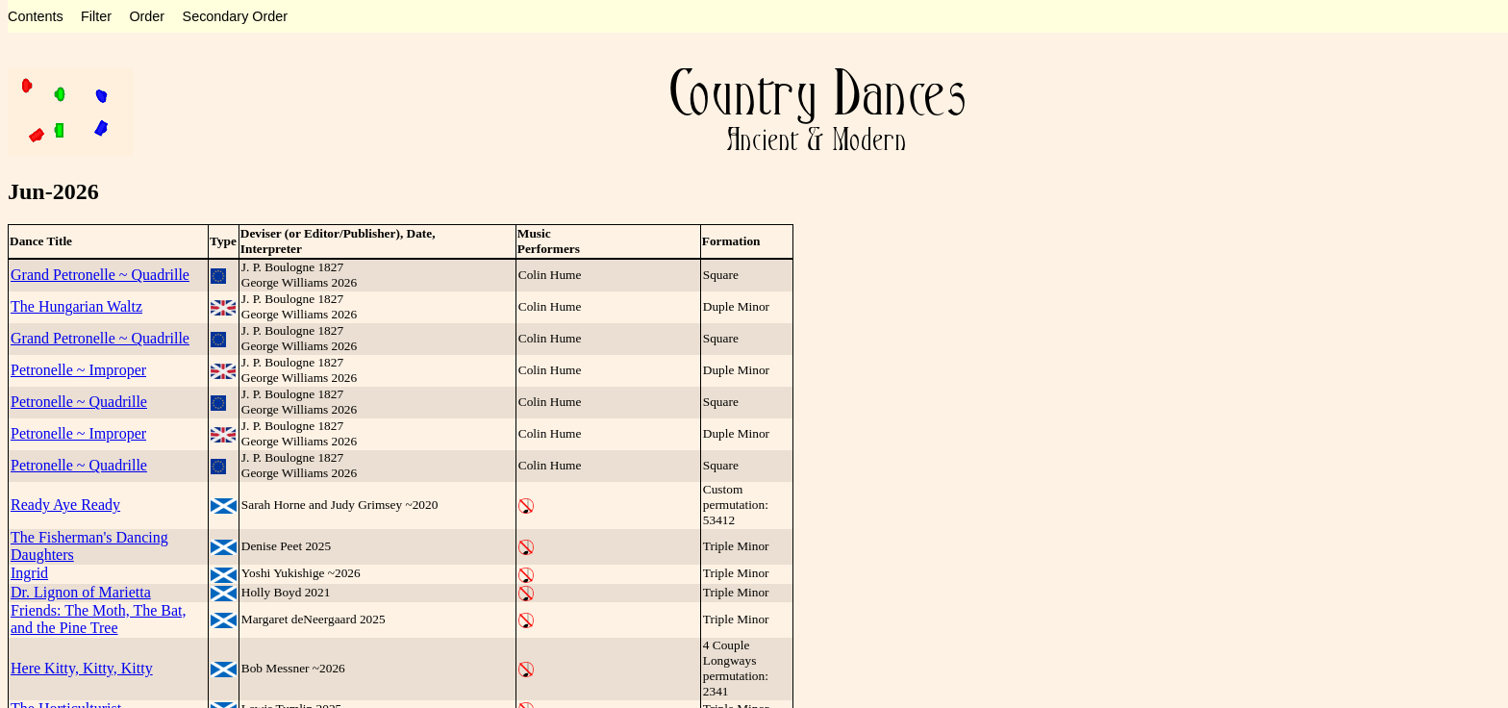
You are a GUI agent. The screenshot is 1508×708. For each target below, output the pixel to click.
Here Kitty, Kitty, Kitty (82, 668)
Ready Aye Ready (65, 504)
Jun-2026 (53, 191)
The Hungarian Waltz (76, 306)
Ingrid (29, 573)
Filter (96, 16)
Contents (35, 16)
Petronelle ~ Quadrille (79, 401)
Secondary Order (236, 16)
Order (146, 16)
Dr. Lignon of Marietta (81, 592)
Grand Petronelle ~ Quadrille (100, 274)
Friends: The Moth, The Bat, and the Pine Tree (99, 619)
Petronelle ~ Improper (78, 370)
